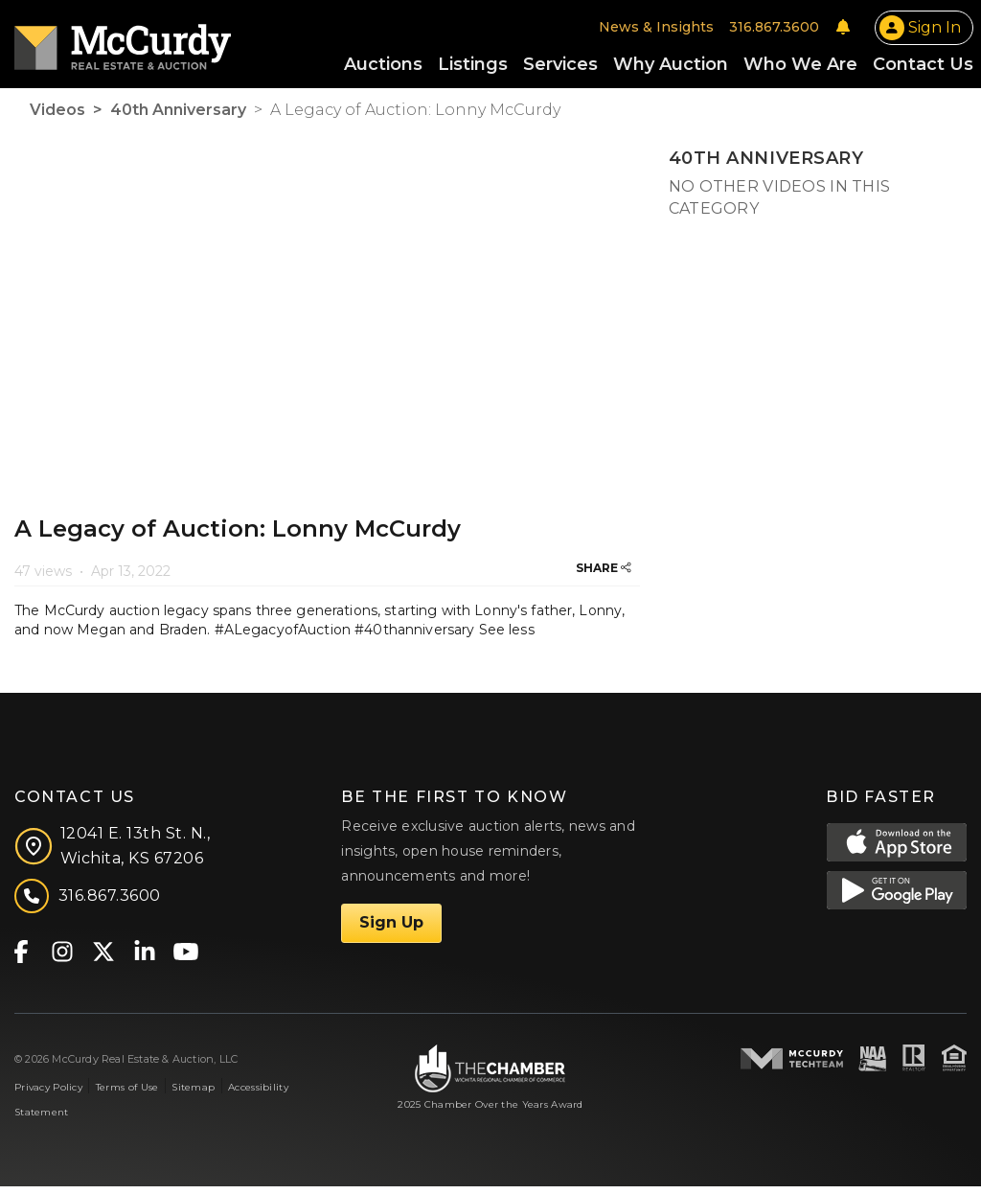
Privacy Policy (48, 1095)
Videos (57, 117)
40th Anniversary (178, 117)
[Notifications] (843, 30)
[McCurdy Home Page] (122, 44)
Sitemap (193, 1095)
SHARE (603, 575)
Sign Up (391, 930)
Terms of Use (127, 1095)
